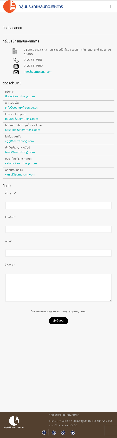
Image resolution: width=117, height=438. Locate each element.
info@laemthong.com (38, 72)
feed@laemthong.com (20, 152)
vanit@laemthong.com (20, 175)
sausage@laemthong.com (22, 130)
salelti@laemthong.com (21, 164)
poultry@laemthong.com (21, 119)
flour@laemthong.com (20, 96)
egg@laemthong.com (19, 141)
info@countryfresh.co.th (21, 108)
